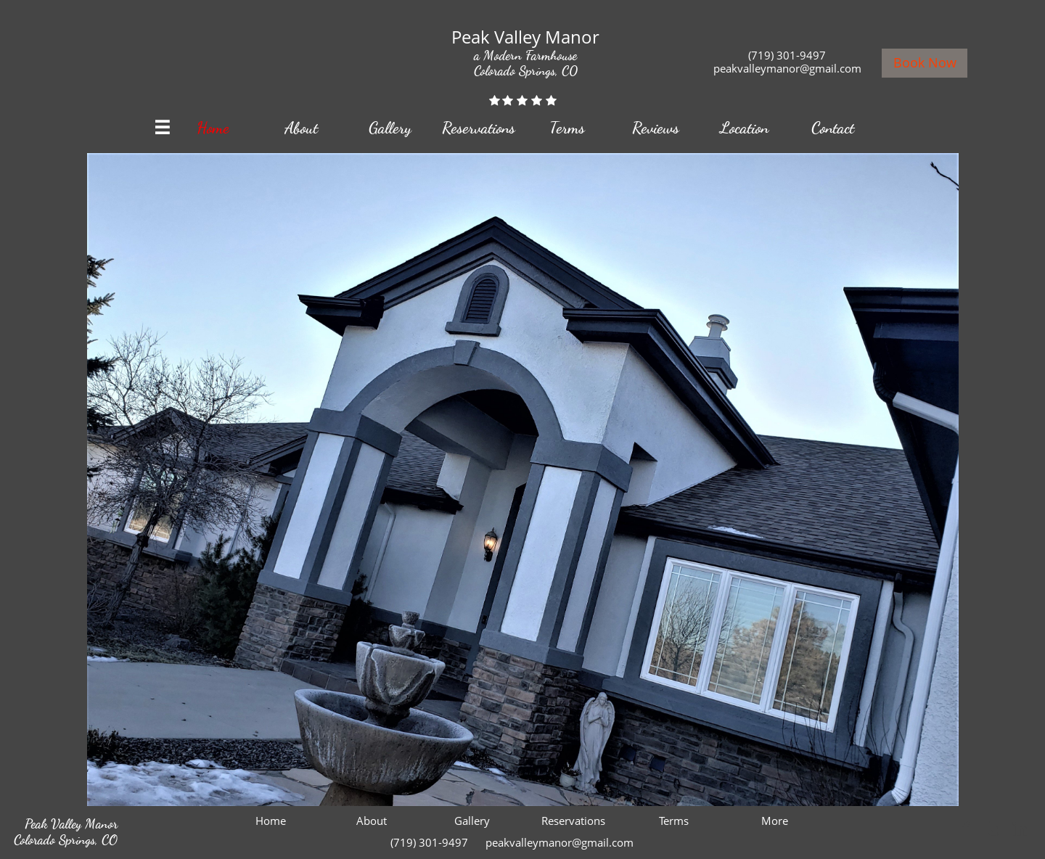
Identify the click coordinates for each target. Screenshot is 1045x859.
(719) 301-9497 (787, 55)
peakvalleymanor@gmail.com (787, 68)
